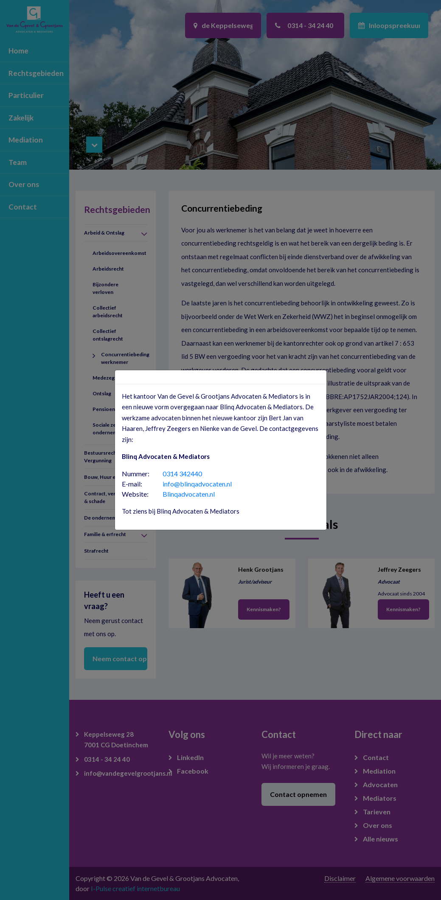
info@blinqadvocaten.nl (197, 484)
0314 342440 (182, 474)
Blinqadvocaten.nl (189, 494)
